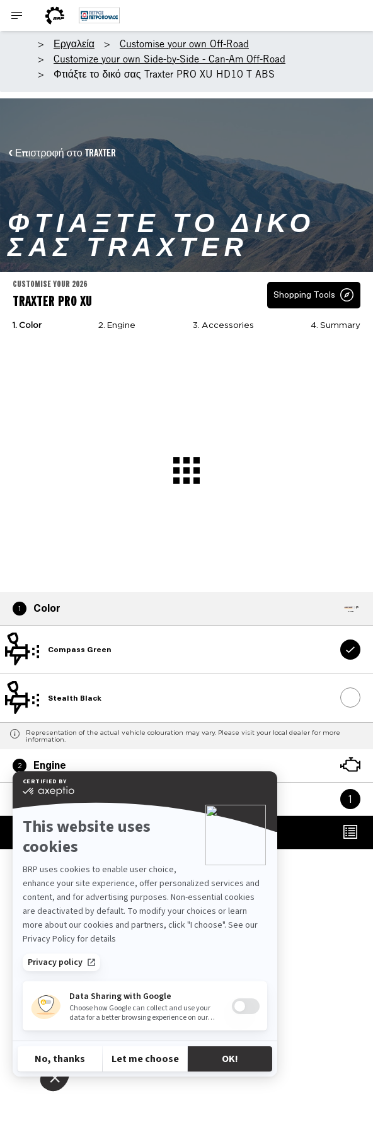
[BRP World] (55, 15)
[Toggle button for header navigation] (17, 15)
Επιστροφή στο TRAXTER (65, 152)
